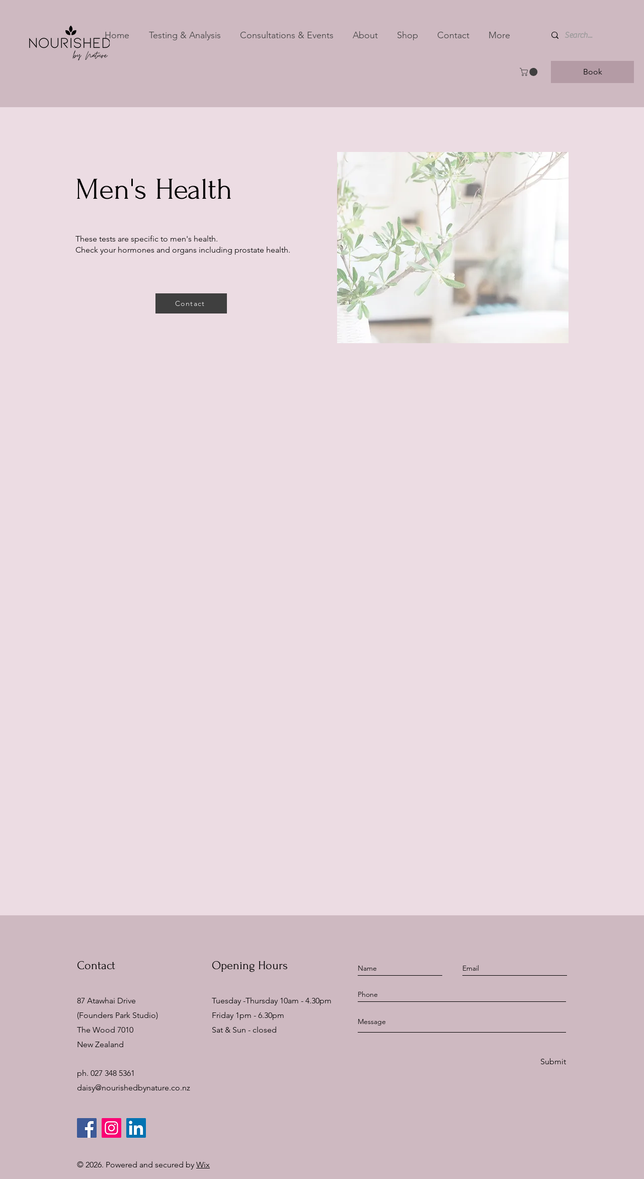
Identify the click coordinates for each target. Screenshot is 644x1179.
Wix (203, 1164)
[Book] (592, 72)
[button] (184, 35)
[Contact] (191, 303)
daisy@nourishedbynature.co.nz (133, 1087)
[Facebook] (87, 1128)
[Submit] (552, 1061)
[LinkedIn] (136, 1128)
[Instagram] (111, 1128)
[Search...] (586, 35)
